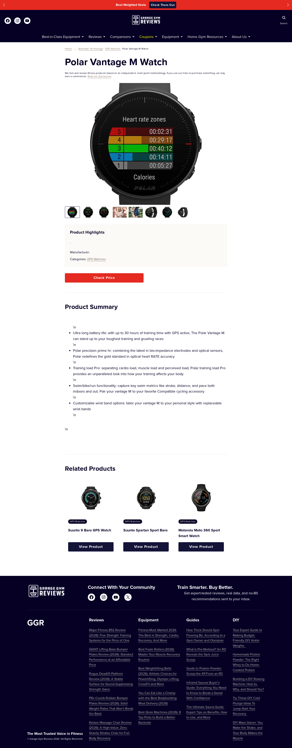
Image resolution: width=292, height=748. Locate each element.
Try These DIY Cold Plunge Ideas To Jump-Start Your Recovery (246, 706)
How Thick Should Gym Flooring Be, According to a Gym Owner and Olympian (205, 635)
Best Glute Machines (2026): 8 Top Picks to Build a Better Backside (159, 717)
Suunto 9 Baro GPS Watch (89, 530)
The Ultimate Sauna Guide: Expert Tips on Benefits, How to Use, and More (206, 712)
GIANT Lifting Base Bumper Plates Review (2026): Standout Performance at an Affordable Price (111, 657)
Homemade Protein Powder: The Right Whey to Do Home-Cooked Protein (246, 662)
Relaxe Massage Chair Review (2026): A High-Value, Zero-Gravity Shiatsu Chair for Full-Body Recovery (110, 730)
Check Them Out (163, 5)
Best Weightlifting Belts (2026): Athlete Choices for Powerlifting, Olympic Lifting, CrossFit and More (158, 676)
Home (68, 48)
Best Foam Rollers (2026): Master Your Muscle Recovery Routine (159, 654)
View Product (91, 546)
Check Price (104, 277)
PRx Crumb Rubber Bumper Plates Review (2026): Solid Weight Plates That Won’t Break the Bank (111, 706)
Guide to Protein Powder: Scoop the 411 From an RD (204, 671)
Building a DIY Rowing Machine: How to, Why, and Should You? (248, 684)
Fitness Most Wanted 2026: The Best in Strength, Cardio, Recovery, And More (158, 635)
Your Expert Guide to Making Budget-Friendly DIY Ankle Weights (247, 638)
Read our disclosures (100, 76)
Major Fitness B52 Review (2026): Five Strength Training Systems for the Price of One (110, 635)
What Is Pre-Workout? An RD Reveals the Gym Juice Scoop (206, 654)
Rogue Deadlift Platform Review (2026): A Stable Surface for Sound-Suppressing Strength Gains (111, 681)
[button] (4, 5)
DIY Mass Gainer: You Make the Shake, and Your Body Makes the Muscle (248, 730)
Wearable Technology (90, 48)
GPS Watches (113, 48)
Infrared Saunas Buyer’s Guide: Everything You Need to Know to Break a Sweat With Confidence (206, 690)
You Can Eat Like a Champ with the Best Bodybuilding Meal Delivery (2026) (157, 698)
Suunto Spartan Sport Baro (145, 530)
